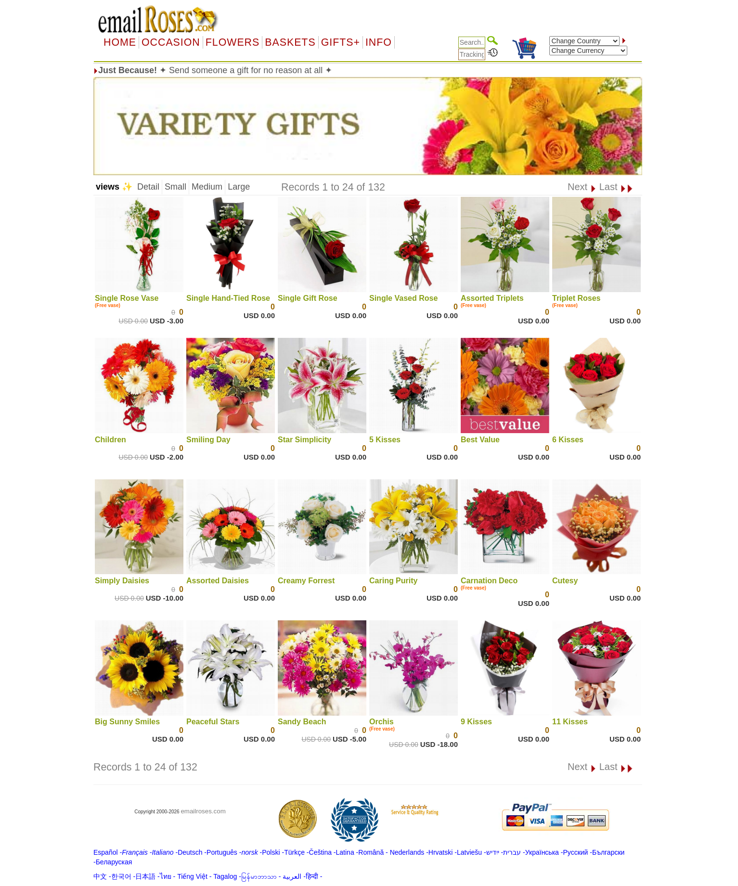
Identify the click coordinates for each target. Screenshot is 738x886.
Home (120, 42)
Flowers (232, 42)
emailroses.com (203, 811)
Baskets (290, 42)
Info (378, 42)
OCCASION (171, 42)
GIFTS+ (340, 42)
